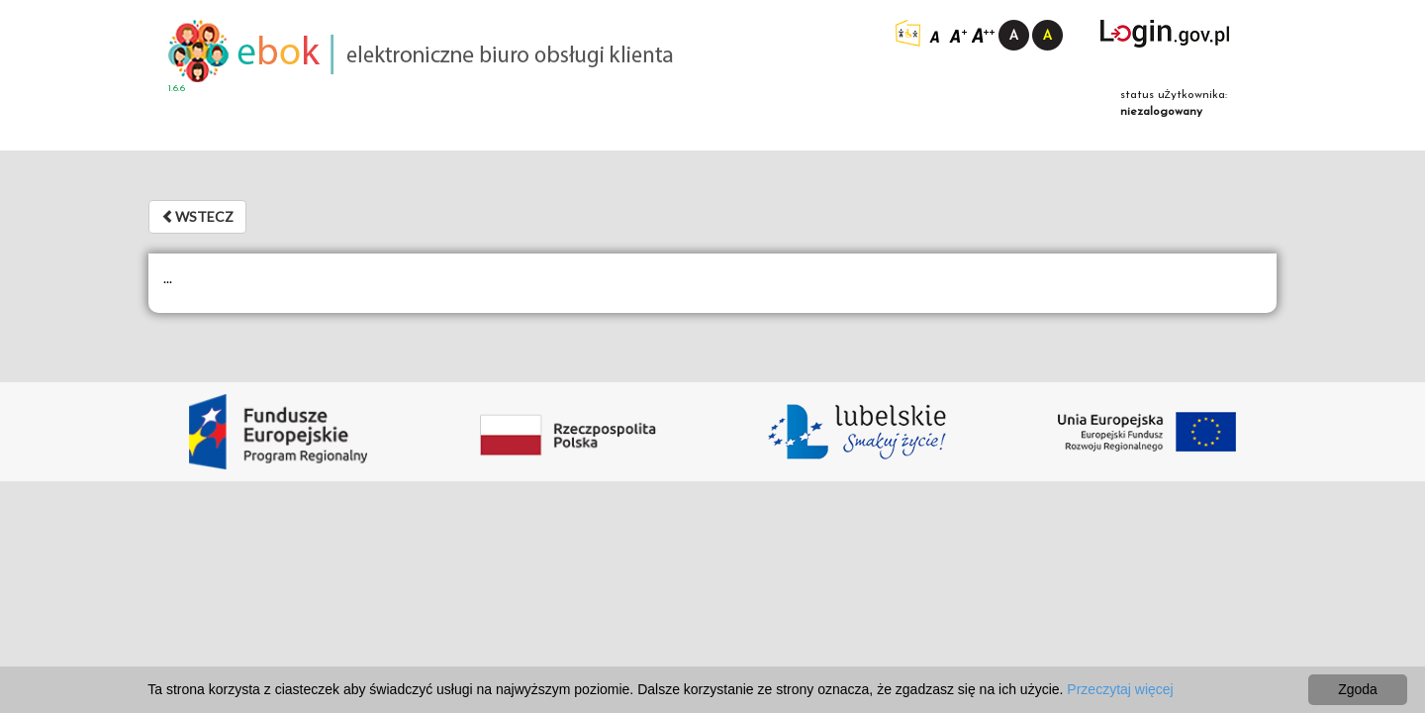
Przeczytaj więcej (1120, 689)
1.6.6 (176, 88)
